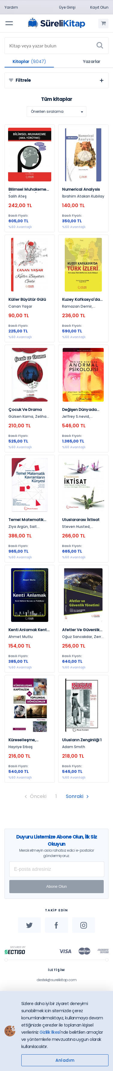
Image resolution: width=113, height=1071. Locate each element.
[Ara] (99, 46)
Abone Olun (56, 886)
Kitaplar (29, 61)
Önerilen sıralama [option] (47, 111)
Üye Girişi (67, 7)
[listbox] (56, 111)
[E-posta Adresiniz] (56, 869)
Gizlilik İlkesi (50, 1032)
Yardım (11, 7)
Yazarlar (91, 61)
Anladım (64, 1060)
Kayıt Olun (99, 7)
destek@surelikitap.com (57, 979)
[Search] (56, 46)
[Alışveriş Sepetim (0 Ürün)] (103, 23)
